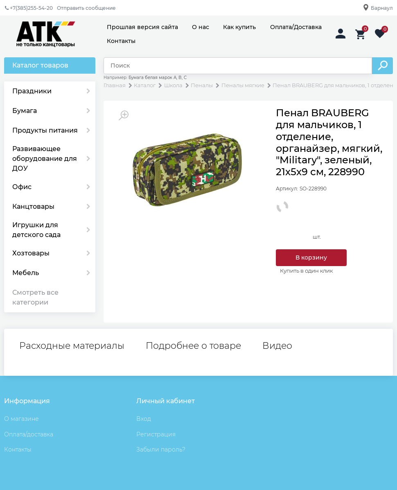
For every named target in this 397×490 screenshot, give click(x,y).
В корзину (311, 257)
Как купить (239, 27)
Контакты (121, 41)
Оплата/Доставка (296, 27)
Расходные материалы (71, 345)
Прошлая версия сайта (142, 27)
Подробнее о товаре (193, 345)
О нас (200, 27)
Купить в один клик (306, 270)
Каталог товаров (40, 65)
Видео (277, 345)
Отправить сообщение (86, 8)
